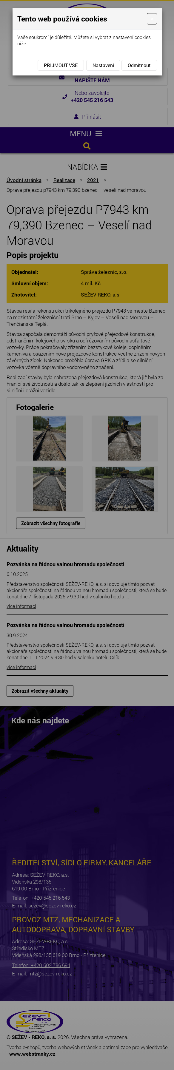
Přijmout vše (61, 65)
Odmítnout (139, 65)
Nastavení (103, 65)
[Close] (152, 18)
